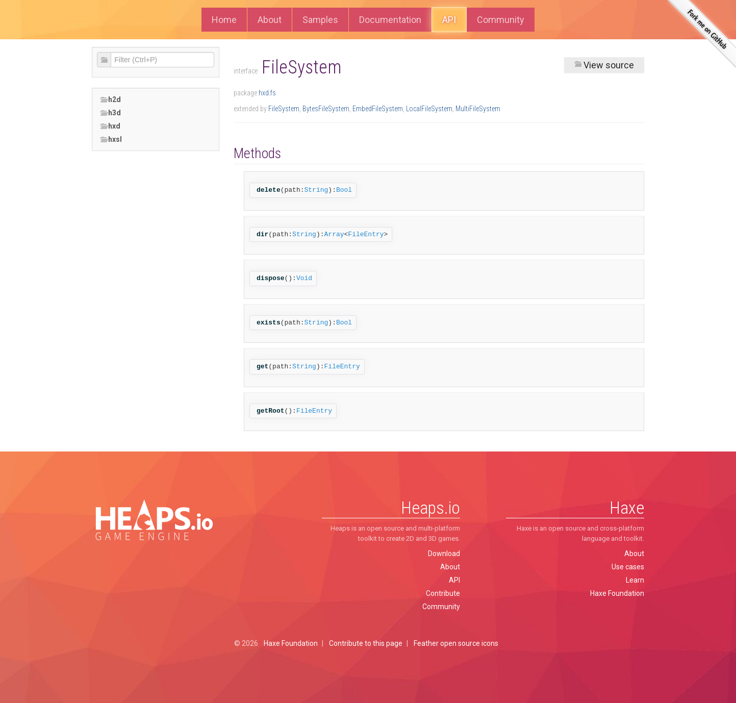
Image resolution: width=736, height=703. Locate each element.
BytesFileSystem (325, 109)
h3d (110, 113)
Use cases (628, 567)
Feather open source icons (456, 643)
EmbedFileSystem (377, 109)
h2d (110, 99)
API (449, 19)
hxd (110, 126)
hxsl (111, 139)
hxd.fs (267, 93)
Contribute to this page (365, 643)
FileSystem (283, 109)
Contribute (443, 593)
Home (224, 19)
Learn (635, 580)
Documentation (390, 19)
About (270, 19)
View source (604, 65)
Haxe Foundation (617, 593)
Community (500, 19)
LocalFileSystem (429, 109)
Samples (320, 19)
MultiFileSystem (477, 109)
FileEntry (366, 234)
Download (444, 553)
